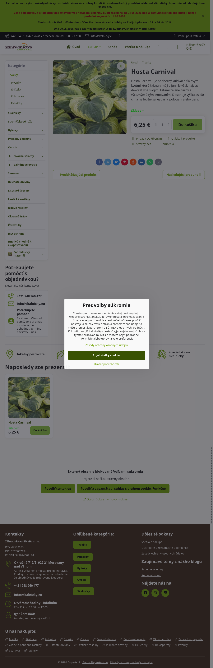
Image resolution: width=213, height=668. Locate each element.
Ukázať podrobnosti (106, 364)
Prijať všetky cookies (106, 355)
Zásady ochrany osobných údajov (106, 345)
